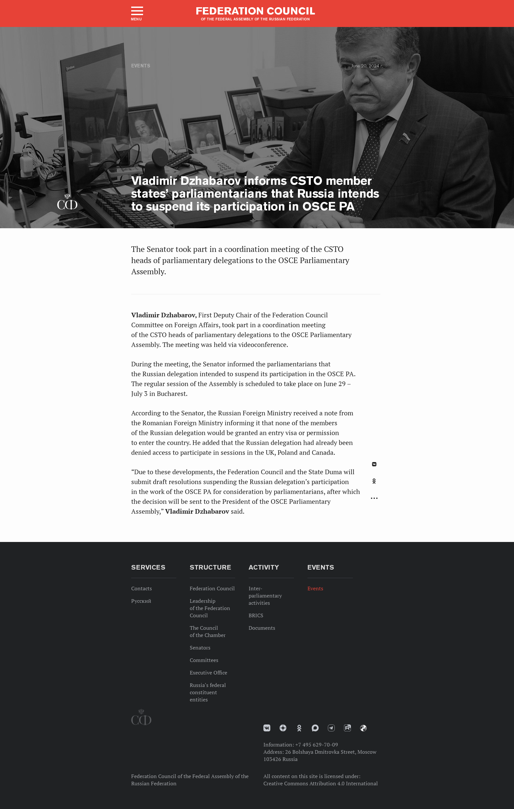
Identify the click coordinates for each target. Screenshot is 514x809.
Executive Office (208, 672)
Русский (141, 601)
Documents (262, 628)
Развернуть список (374, 498)
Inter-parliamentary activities (265, 595)
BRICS (256, 615)
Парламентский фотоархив (363, 728)
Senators (200, 647)
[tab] (374, 485)
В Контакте (374, 464)
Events (140, 66)
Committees (204, 660)
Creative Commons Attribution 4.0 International (320, 783)
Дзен (283, 727)
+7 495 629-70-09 (316, 744)
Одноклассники (374, 481)
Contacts (141, 588)
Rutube (347, 727)
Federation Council (212, 588)
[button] (137, 13)
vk (266, 727)
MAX (315, 727)
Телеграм (331, 727)
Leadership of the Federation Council (210, 608)
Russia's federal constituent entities (208, 692)
